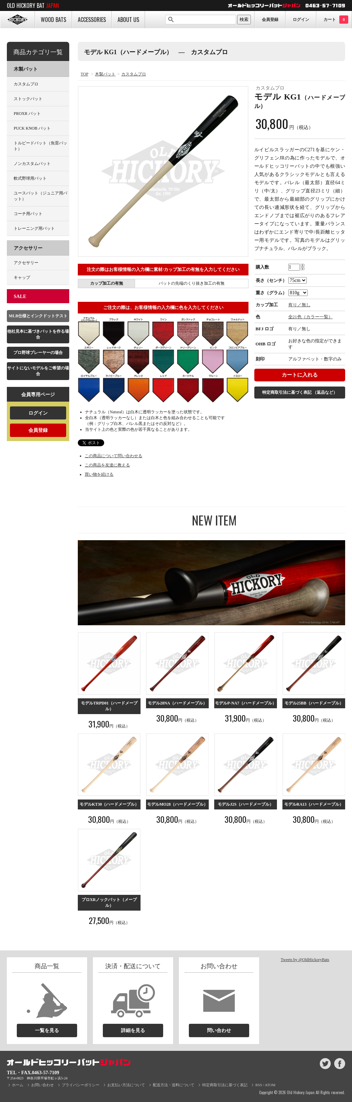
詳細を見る (133, 1030)
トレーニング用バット (34, 228)
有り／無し (299, 304)
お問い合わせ (42, 1085)
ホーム (17, 1085)
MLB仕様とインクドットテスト (38, 315)
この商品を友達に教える (107, 465)
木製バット (105, 74)
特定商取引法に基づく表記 (299, 392)
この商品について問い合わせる (113, 455)
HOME (17, 19)
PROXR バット (27, 113)
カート (336, 19)
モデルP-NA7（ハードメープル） (245, 703)
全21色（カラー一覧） (310, 316)
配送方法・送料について (173, 1085)
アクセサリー (28, 248)
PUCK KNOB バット (32, 128)
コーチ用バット (28, 213)
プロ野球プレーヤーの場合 (38, 352)
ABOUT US (128, 19)
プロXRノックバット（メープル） (109, 902)
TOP (84, 74)
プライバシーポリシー (80, 1085)
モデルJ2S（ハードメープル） (246, 804)
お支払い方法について (126, 1085)
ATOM (270, 1085)
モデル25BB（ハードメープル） (313, 703)
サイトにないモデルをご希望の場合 (38, 371)
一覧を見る (47, 1030)
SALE (20, 296)
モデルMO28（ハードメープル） (177, 804)
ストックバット (28, 98)
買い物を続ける (99, 474)
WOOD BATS (53, 19)
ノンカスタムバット (32, 163)
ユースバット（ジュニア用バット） (40, 196)
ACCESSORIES (92, 19)
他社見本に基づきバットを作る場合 (38, 334)
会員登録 (270, 19)
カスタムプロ (133, 74)
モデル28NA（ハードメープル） (177, 703)
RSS (258, 1085)
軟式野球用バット (30, 178)
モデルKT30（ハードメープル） (109, 804)
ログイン (301, 19)
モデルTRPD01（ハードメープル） (109, 706)
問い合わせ (219, 1030)
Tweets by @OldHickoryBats (305, 959)
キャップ (22, 277)
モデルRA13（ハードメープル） (313, 804)
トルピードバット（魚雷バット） (40, 146)
